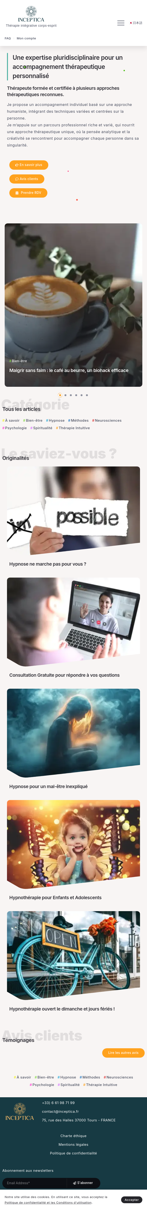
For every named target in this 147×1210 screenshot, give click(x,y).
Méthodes (80, 420)
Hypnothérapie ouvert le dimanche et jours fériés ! (62, 1009)
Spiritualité (42, 428)
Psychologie (16, 428)
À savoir (12, 420)
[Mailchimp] (83, 1183)
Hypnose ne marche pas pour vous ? (47, 564)
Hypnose (57, 420)
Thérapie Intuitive (74, 428)
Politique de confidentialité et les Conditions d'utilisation (48, 1202)
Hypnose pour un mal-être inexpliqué (48, 786)
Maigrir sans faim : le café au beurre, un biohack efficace (68, 370)
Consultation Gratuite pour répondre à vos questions (64, 675)
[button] (60, 395)
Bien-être (34, 420)
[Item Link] (73, 305)
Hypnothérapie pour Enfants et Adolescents (55, 897)
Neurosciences (108, 420)
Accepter (132, 1200)
